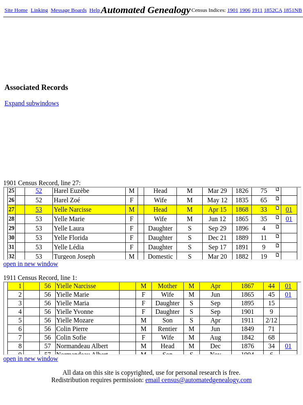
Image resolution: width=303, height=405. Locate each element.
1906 (245, 10)
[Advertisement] (221, 95)
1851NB (292, 10)
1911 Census (152, 318)
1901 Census (152, 223)
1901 (232, 10)
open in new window (30, 263)
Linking (39, 10)
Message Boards (69, 10)
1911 (257, 10)
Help (94, 10)
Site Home (16, 10)
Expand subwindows (32, 103)
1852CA (273, 10)
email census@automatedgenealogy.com (198, 379)
